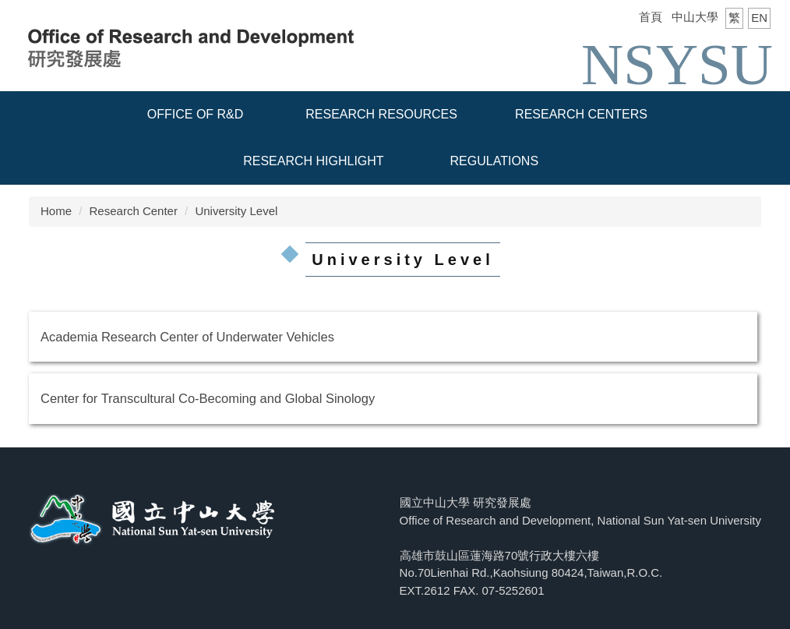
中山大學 (695, 16)
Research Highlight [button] (313, 161)
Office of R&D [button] (195, 114)
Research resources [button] (381, 114)
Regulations (494, 161)
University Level (236, 210)
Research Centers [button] (581, 114)
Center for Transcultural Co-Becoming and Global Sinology (208, 398)
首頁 (650, 16)
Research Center (134, 210)
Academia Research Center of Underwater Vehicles (187, 337)
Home (56, 210)
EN (759, 17)
